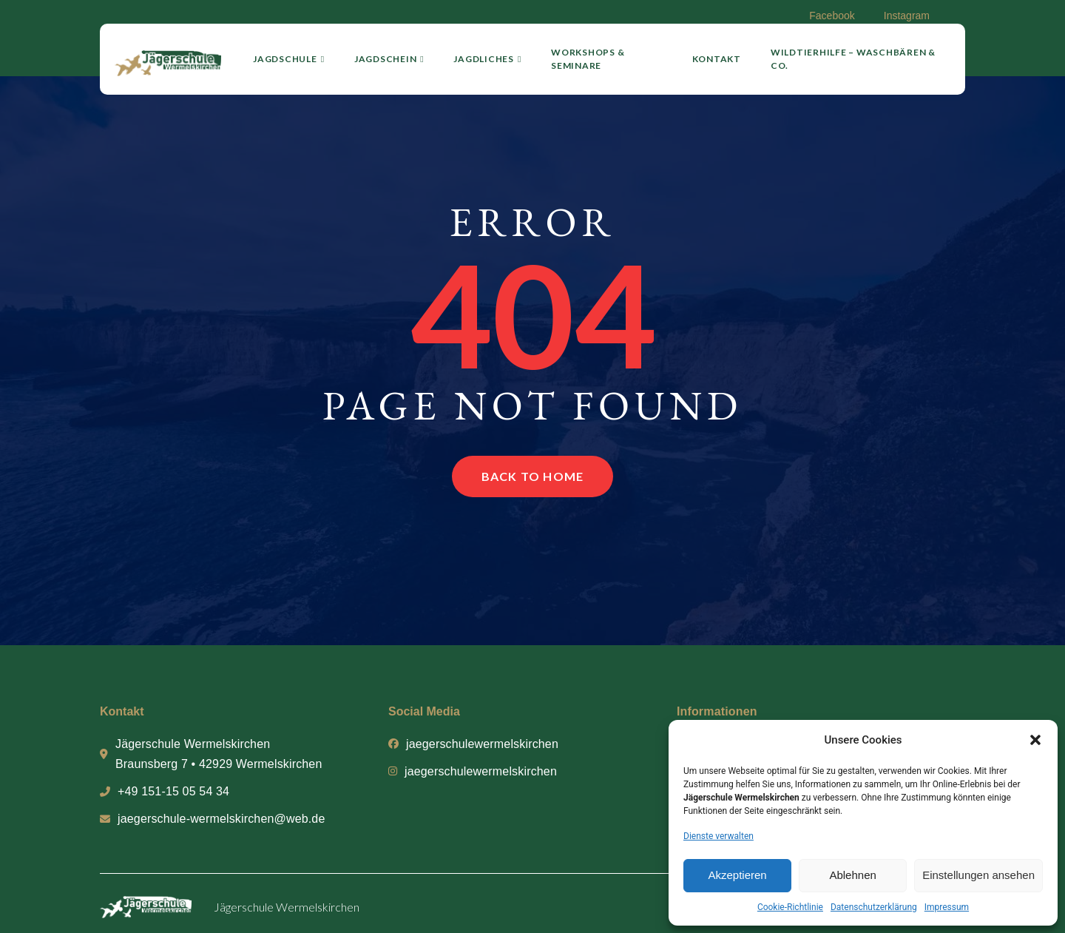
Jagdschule (289, 58)
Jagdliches (487, 58)
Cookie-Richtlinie (790, 907)
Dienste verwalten (718, 836)
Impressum (946, 907)
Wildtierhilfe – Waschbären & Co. (853, 59)
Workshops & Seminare (587, 59)
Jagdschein (389, 58)
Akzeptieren (737, 875)
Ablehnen (852, 875)
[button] (1035, 739)
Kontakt (716, 58)
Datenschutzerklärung (874, 907)
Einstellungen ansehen (978, 875)
